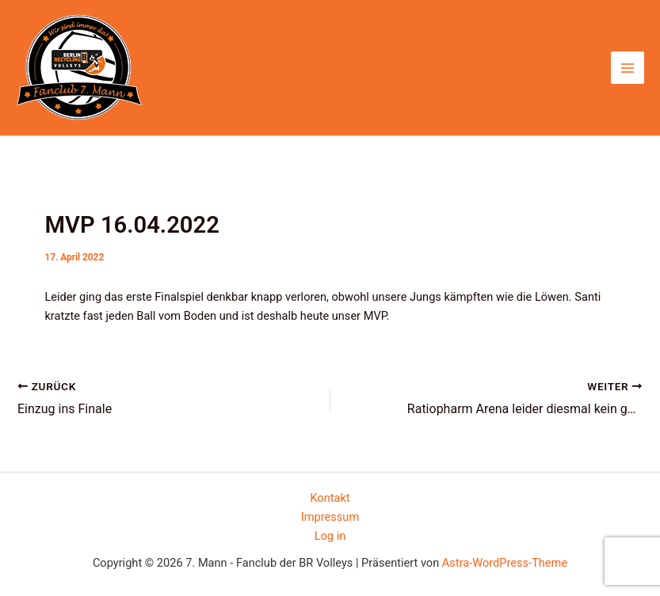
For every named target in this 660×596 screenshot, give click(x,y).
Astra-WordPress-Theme (504, 563)
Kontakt (329, 498)
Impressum (330, 517)
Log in (330, 536)
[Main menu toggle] (627, 68)
